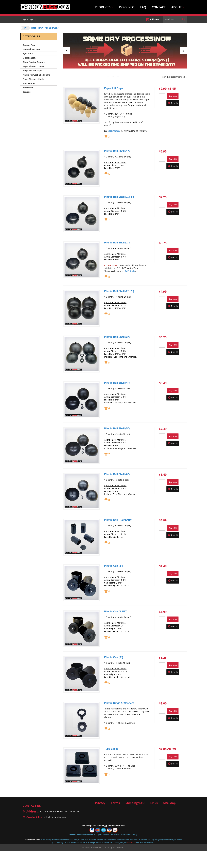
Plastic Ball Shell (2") (117, 242)
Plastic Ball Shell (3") (117, 337)
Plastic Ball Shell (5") (117, 428)
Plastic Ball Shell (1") (117, 151)
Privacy (100, 803)
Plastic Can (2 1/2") (115, 611)
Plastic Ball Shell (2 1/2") (119, 291)
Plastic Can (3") (113, 657)
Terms (115, 803)
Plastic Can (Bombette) (118, 520)
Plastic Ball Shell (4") (117, 382)
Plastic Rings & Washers (119, 703)
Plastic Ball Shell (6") (117, 474)
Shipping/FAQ (135, 803)
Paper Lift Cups (113, 88)
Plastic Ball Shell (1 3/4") (119, 196)
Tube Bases (111, 748)
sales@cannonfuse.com (55, 817)
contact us (131, 842)
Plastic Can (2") (113, 565)
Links (154, 803)
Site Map (169, 803)
